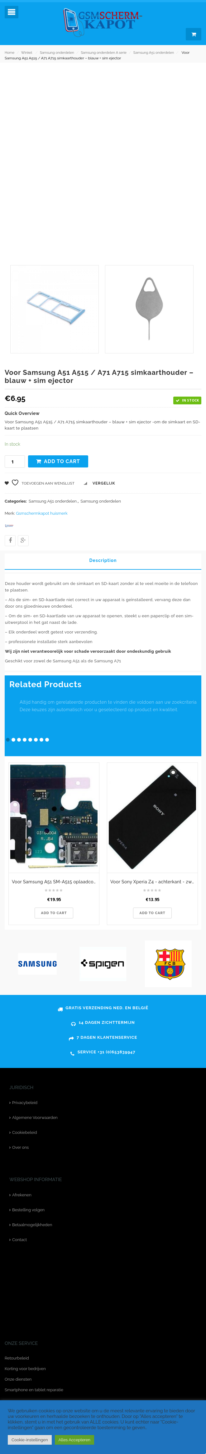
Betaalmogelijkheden (32, 1224)
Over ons (20, 1147)
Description (103, 560)
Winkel (26, 53)
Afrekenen (21, 1195)
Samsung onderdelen (57, 53)
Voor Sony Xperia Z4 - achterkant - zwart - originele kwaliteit (154, 881)
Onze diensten (18, 1379)
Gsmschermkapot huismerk (41, 513)
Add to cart (62, 461)
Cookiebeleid (24, 1132)
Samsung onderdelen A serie (104, 53)
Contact (19, 1239)
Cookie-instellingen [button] (30, 1440)
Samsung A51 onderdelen (153, 53)
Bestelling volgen (28, 1210)
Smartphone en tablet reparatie (34, 1389)
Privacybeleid (24, 1102)
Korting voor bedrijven (25, 1368)
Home (9, 53)
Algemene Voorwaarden (35, 1117)
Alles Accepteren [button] (74, 1440)
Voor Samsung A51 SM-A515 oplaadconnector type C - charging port (55, 881)
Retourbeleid (17, 1358)
